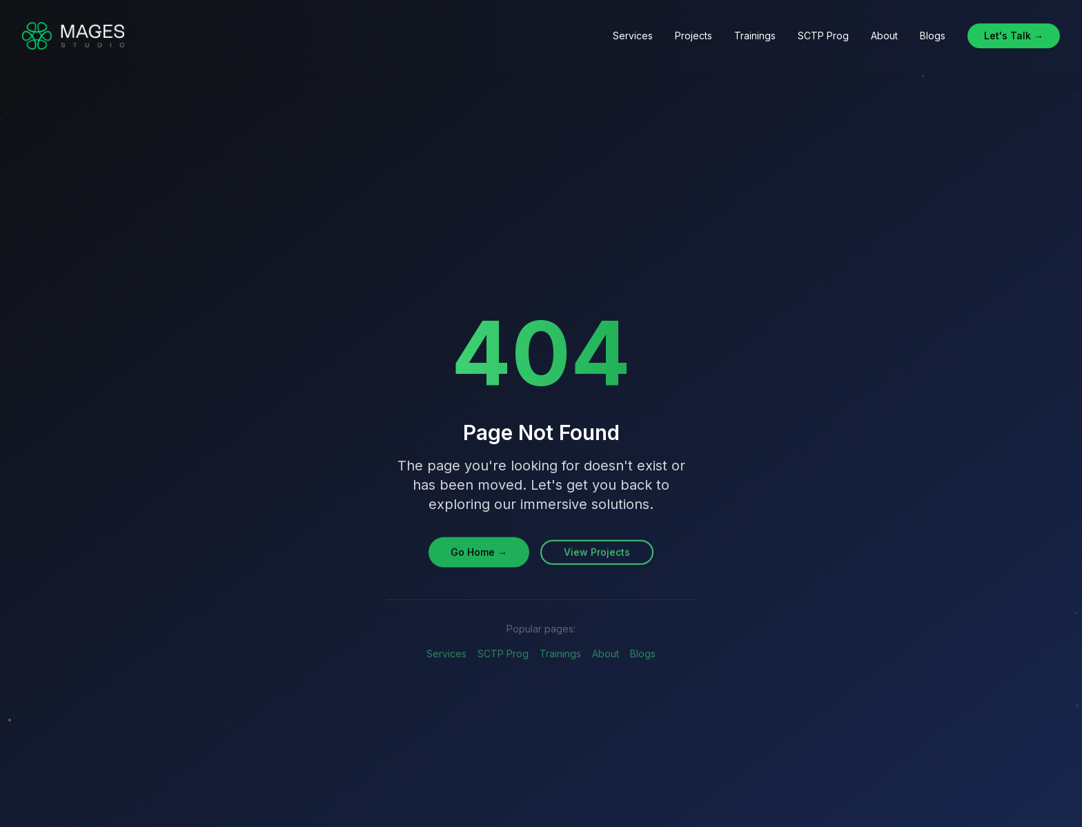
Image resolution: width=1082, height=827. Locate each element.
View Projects (597, 553)
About (884, 35)
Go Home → (479, 553)
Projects (693, 35)
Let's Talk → (1013, 35)
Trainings (755, 35)
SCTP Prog (823, 35)
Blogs (932, 35)
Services (633, 35)
